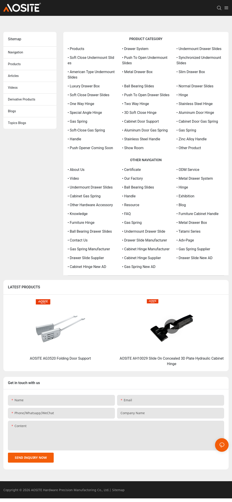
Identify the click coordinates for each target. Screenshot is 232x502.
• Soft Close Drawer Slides (88, 95)
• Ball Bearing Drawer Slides (90, 231)
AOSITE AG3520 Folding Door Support (60, 358)
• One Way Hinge (81, 104)
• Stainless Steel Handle (141, 139)
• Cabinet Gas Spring (84, 196)
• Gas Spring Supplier (193, 249)
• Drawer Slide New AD (194, 258)
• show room (133, 148)
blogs (12, 111)
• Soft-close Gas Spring (86, 130)
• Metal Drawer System (194, 178)
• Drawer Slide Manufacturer (144, 240)
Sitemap (118, 490)
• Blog (181, 205)
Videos (13, 87)
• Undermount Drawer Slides (199, 49)
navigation (15, 52)
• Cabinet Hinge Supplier (141, 258)
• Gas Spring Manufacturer (89, 249)
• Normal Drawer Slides (194, 86)
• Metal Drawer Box (137, 72)
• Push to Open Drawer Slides (145, 95)
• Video (73, 178)
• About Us (76, 169)
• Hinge (182, 95)
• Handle (74, 139)
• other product (188, 148)
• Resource (130, 205)
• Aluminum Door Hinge (195, 112)
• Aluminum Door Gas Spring (145, 130)
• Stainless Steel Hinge (194, 104)
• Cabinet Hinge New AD (87, 267)
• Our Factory (132, 178)
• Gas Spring (77, 121)
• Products (76, 49)
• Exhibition (185, 196)
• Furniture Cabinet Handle (197, 214)
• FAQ (126, 214)
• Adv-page (185, 240)
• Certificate (131, 169)
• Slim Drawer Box (190, 72)
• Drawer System (135, 49)
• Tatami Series (188, 231)
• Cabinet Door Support (140, 121)
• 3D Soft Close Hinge (139, 112)
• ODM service (187, 169)
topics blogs (17, 123)
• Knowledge (78, 214)
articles (13, 76)
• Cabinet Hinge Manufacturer (146, 249)
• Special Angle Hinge (85, 112)
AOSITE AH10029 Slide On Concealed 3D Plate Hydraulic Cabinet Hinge (172, 361)
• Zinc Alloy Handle (191, 139)
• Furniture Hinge (81, 222)
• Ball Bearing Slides (138, 86)
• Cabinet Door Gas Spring (197, 121)
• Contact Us (78, 240)
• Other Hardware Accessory (90, 205)
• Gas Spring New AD (139, 267)
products (14, 64)
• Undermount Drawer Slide (143, 231)
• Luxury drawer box (84, 86)
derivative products (21, 99)
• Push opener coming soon (90, 148)
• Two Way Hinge (135, 104)
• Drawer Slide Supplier (86, 258)
